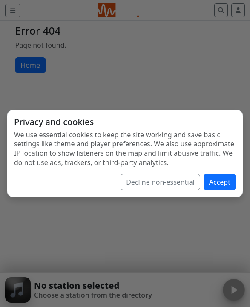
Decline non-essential (160, 182)
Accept (219, 182)
